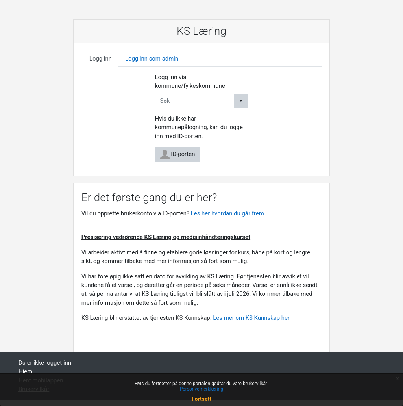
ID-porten (177, 154)
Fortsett (201, 399)
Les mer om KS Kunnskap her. (252, 317)
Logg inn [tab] (100, 58)
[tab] (100, 59)
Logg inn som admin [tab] (151, 58)
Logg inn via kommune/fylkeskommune (190, 81)
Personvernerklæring (201, 389)
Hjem (25, 371)
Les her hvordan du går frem (227, 213)
